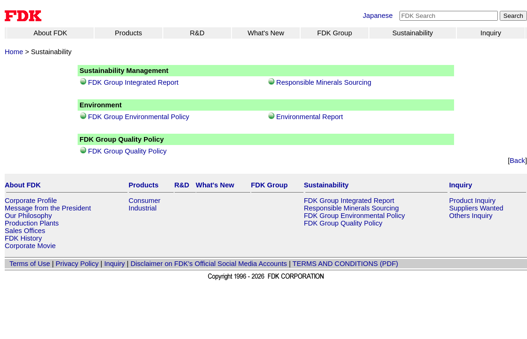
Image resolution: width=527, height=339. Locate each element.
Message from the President (48, 208)
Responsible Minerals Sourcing (323, 82)
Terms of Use (29, 263)
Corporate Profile (31, 200)
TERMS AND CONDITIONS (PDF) (346, 263)
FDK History (23, 238)
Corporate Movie (30, 246)
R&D (197, 33)
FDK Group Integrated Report (133, 82)
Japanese (378, 15)
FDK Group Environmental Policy (138, 117)
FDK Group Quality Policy (127, 151)
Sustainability (412, 33)
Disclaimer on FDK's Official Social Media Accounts (208, 263)
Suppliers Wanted (476, 208)
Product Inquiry (472, 200)
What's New (266, 33)
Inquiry (490, 33)
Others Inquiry (471, 215)
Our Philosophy (28, 215)
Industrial (142, 208)
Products (128, 33)
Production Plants (32, 223)
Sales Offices (25, 230)
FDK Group (334, 33)
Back (517, 160)
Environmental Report (309, 117)
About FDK (50, 33)
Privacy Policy (77, 263)
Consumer (144, 200)
